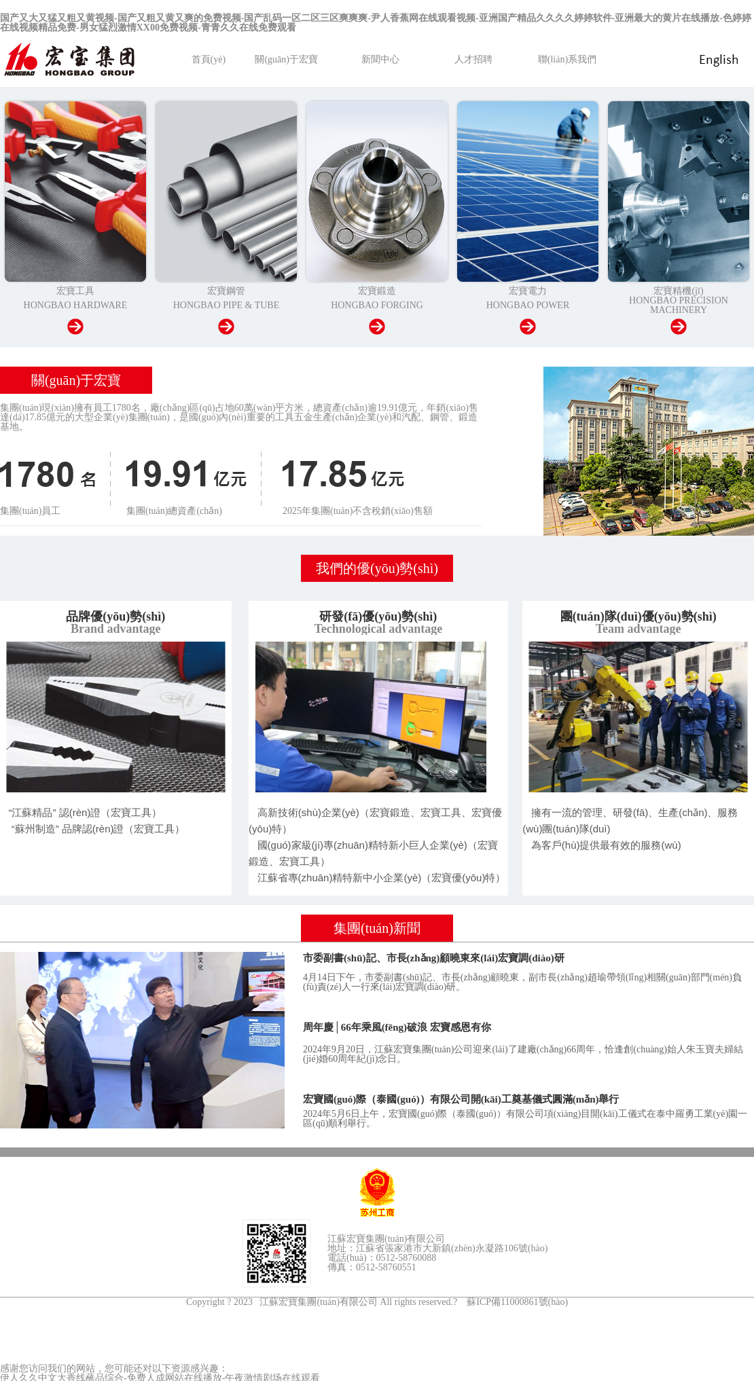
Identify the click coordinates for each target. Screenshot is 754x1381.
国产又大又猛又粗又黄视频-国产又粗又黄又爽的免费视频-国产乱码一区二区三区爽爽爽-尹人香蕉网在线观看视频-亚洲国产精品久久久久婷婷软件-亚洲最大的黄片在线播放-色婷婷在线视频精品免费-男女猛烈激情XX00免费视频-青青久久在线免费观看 (375, 23)
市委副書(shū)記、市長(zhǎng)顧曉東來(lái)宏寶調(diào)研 (433, 958)
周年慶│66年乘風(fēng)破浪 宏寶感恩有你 (397, 1027)
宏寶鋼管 (226, 291)
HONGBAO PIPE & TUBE (226, 305)
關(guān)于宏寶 (286, 59)
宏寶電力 (528, 291)
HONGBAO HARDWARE (76, 305)
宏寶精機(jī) (678, 291)
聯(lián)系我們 (567, 59)
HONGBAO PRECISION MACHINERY (678, 305)
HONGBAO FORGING (377, 305)
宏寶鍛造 (377, 291)
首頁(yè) (209, 59)
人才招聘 (473, 59)
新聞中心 (380, 59)
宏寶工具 (75, 291)
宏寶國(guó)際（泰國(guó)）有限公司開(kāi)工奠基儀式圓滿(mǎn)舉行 (461, 1099)
